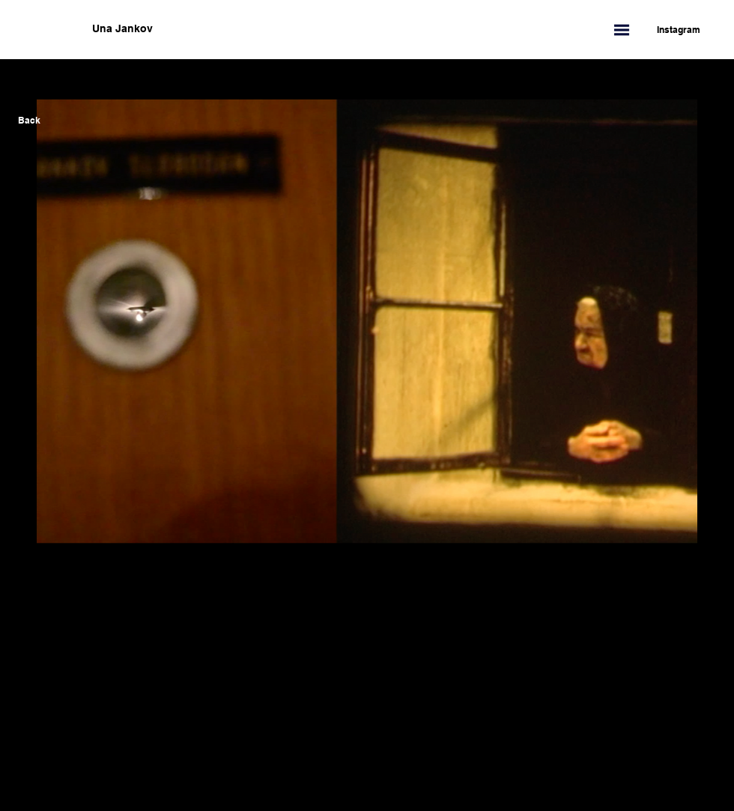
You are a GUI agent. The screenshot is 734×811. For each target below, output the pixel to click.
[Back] (29, 121)
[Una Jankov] (197, 29)
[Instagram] (671, 30)
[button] (621, 30)
